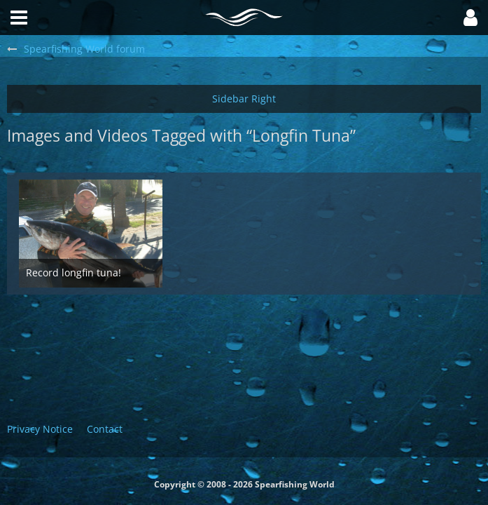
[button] (470, 17)
